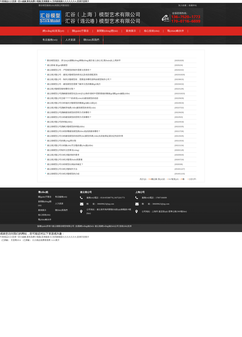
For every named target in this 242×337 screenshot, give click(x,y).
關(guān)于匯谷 (80, 30)
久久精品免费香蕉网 (41, 240)
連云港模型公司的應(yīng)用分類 (61, 141)
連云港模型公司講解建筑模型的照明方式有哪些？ (69, 112)
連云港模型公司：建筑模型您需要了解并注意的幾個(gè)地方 (74, 84)
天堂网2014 (16, 240)
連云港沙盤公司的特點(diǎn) (59, 122)
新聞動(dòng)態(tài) (107, 30)
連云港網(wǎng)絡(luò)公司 (107, 226)
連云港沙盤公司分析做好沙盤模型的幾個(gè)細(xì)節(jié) (72, 103)
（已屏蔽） (5, 240)
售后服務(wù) (50, 39)
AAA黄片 (55, 240)
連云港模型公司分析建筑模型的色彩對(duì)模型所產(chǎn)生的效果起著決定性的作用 (85, 136)
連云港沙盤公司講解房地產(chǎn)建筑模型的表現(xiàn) (71, 107)
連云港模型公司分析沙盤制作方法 (62, 169)
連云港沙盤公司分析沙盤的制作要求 (63, 155)
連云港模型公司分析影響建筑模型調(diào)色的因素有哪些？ (73, 131)
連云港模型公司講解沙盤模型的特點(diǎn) (65, 126)
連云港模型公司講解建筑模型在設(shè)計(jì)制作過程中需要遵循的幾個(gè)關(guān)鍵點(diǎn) (88, 93)
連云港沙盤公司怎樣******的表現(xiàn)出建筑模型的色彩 (72, 98)
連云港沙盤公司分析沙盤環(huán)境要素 (65, 159)
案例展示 (131, 30)
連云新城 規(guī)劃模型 (57, 65)
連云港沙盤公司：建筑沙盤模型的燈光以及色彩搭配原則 (72, 74)
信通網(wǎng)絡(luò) (85, 226)
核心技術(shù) (151, 30)
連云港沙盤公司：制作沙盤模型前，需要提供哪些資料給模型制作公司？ (79, 79)
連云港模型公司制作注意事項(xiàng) (63, 150)
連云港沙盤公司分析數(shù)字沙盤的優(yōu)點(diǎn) (70, 145)
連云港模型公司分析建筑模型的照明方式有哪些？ (69, 117)
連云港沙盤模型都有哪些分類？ (61, 89)
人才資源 (70, 39)
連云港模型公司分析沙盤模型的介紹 (63, 174)
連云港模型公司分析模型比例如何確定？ (65, 164)
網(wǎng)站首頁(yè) (53, 30)
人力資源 (59, 203)
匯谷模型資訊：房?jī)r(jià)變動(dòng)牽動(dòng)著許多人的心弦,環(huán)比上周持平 (84, 60)
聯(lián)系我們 (91, 39)
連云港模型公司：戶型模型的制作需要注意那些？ (69, 70)
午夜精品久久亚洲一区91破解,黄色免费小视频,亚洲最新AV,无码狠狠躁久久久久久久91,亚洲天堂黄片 (44, 1)
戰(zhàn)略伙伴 (175, 30)
